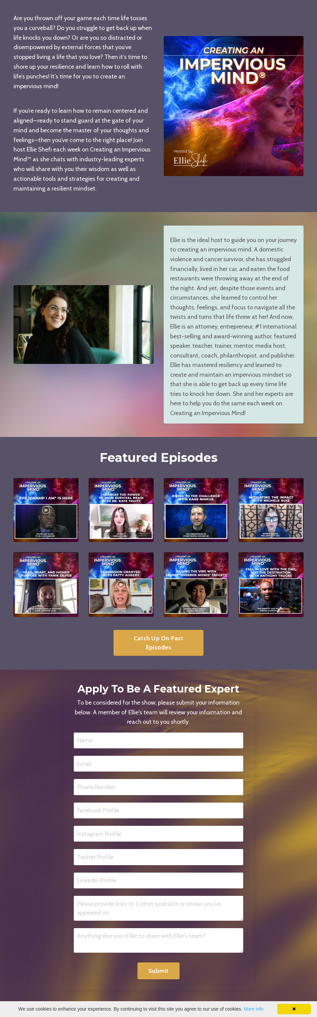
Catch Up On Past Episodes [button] (158, 654)
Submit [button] (158, 985)
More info (253, 1009)
